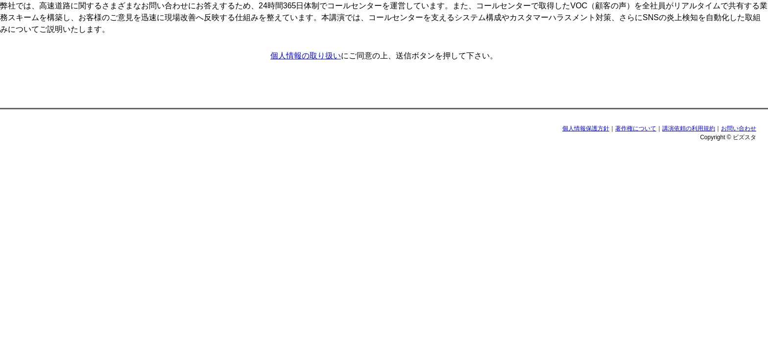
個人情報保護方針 (585, 128)
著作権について (635, 128)
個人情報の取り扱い (305, 55)
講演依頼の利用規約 (688, 128)
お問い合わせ (738, 128)
